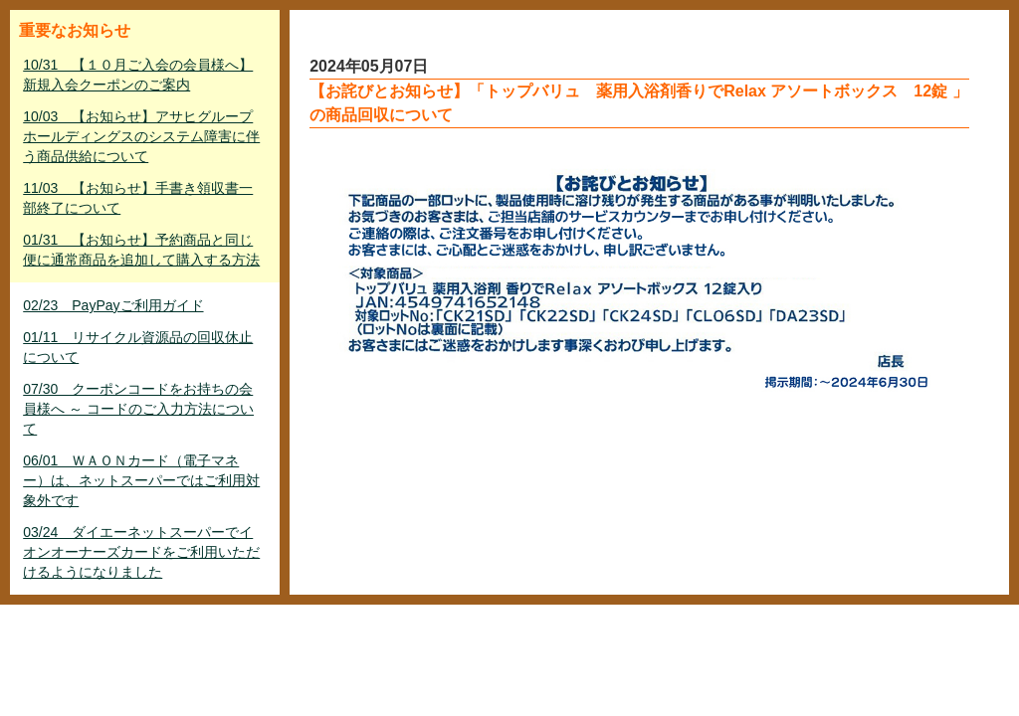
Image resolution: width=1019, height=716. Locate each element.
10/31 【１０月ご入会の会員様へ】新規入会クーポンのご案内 (138, 74)
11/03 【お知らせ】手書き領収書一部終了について (138, 198)
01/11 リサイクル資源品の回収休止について (138, 347)
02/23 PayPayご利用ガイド (113, 305)
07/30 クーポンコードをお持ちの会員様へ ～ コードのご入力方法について (138, 409)
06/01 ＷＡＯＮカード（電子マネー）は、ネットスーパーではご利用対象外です (141, 480)
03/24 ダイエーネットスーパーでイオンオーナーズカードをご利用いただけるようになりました (141, 552)
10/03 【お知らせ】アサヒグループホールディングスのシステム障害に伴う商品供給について (141, 136)
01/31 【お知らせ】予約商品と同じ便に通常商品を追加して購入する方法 (141, 250)
